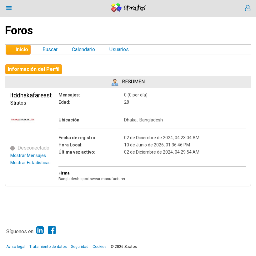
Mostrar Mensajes (28, 155)
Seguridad (79, 246)
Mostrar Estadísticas (30, 162)
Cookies (100, 246)
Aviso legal (15, 246)
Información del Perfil (33, 69)
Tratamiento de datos (48, 246)
